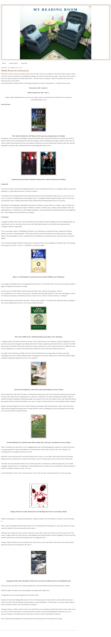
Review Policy (13, 63)
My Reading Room (55, 9)
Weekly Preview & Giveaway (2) (15, 71)
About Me (24, 63)
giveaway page (53, 76)
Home (4, 63)
